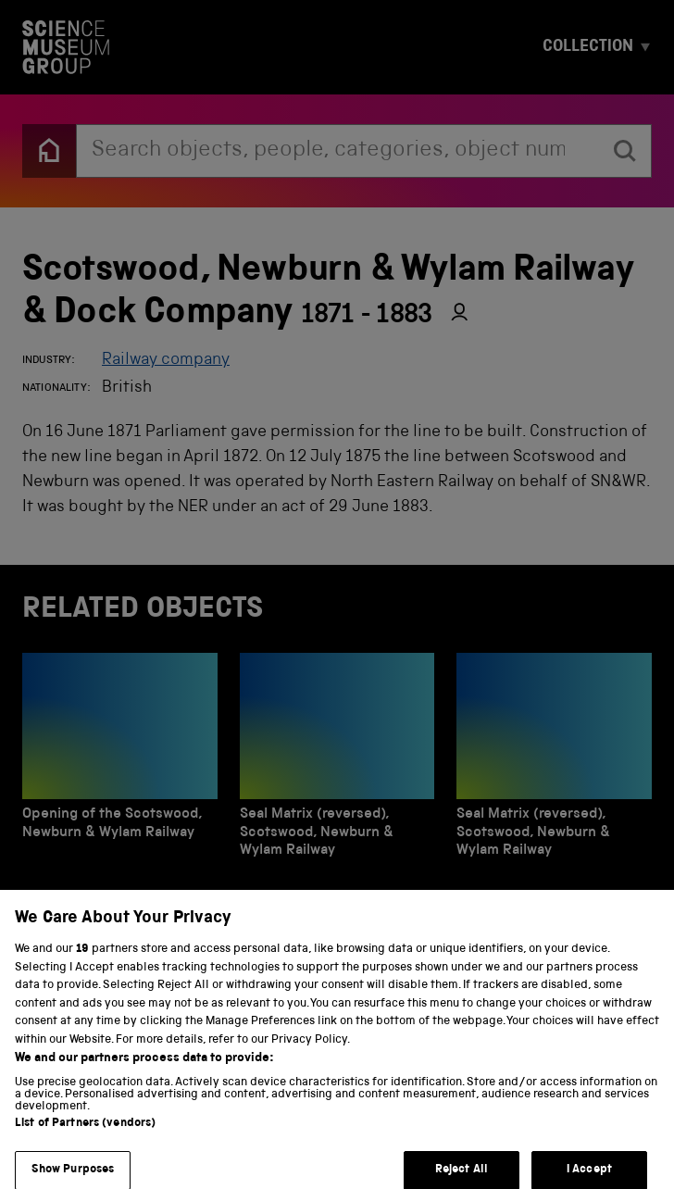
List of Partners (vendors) (85, 1133)
